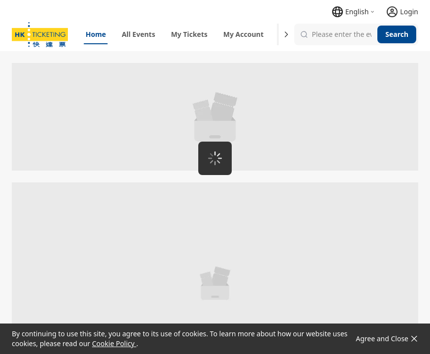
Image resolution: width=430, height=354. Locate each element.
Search (396, 34)
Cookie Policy (114, 343)
